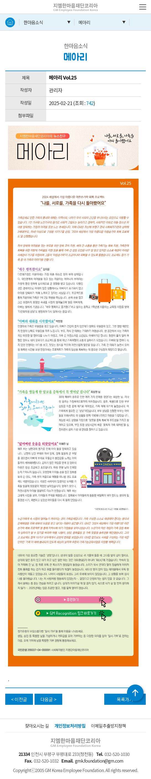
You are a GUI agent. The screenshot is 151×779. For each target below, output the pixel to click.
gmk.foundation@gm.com (99, 760)
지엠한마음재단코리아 (70, 3)
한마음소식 (33, 22)
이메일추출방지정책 (108, 725)
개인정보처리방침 (69, 725)
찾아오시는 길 (37, 725)
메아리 (84, 22)
